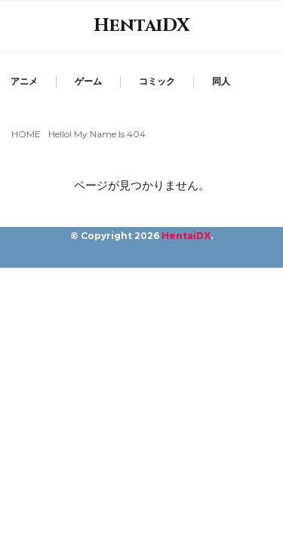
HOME (26, 134)
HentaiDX (142, 26)
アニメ (24, 81)
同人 (221, 81)
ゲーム (88, 81)
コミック (157, 81)
